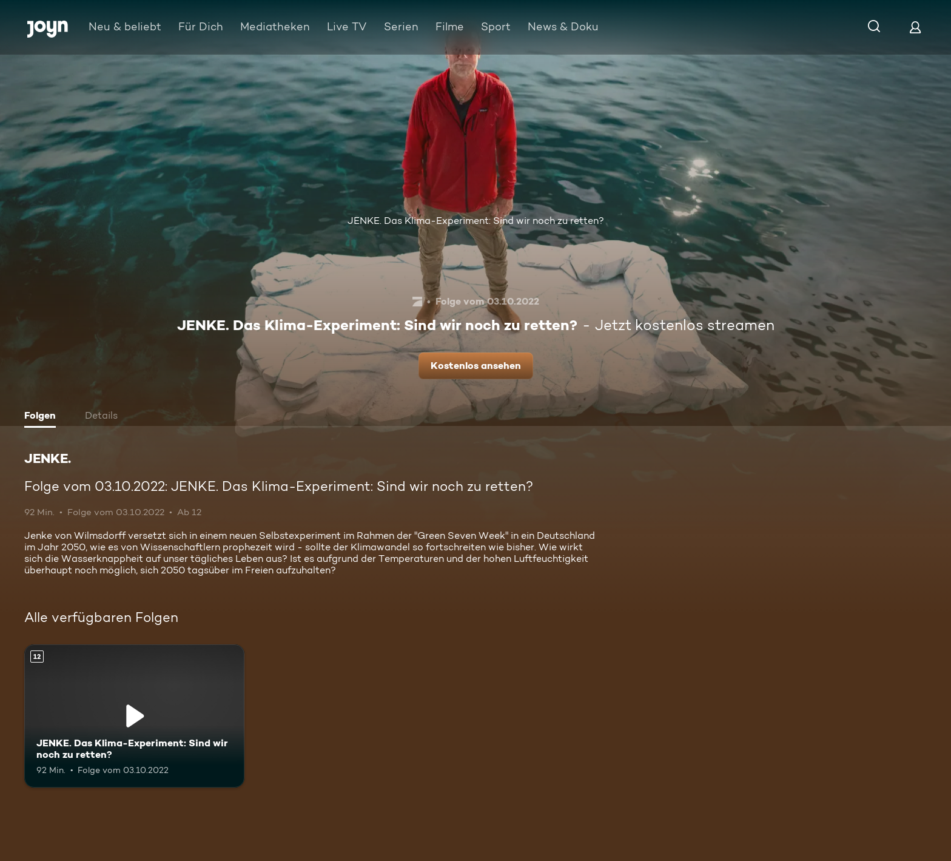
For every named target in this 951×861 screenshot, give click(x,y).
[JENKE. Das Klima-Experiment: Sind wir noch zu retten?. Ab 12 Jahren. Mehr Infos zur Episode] (134, 716)
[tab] (43, 417)
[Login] (915, 27)
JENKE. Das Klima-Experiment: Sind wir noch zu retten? (476, 220)
